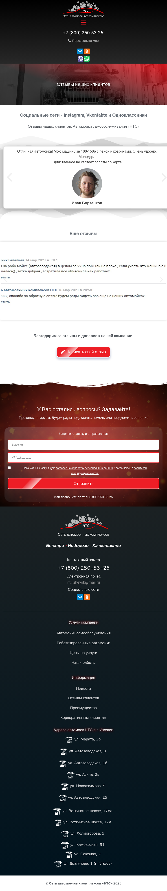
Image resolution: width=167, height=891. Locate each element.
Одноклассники (129, 115)
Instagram (74, 115)
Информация (83, 677)
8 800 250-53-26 (101, 497)
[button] (83, 22)
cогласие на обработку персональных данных (84, 468)
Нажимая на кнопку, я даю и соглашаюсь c (85, 471)
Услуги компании (83, 622)
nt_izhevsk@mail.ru (83, 582)
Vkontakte (96, 115)
